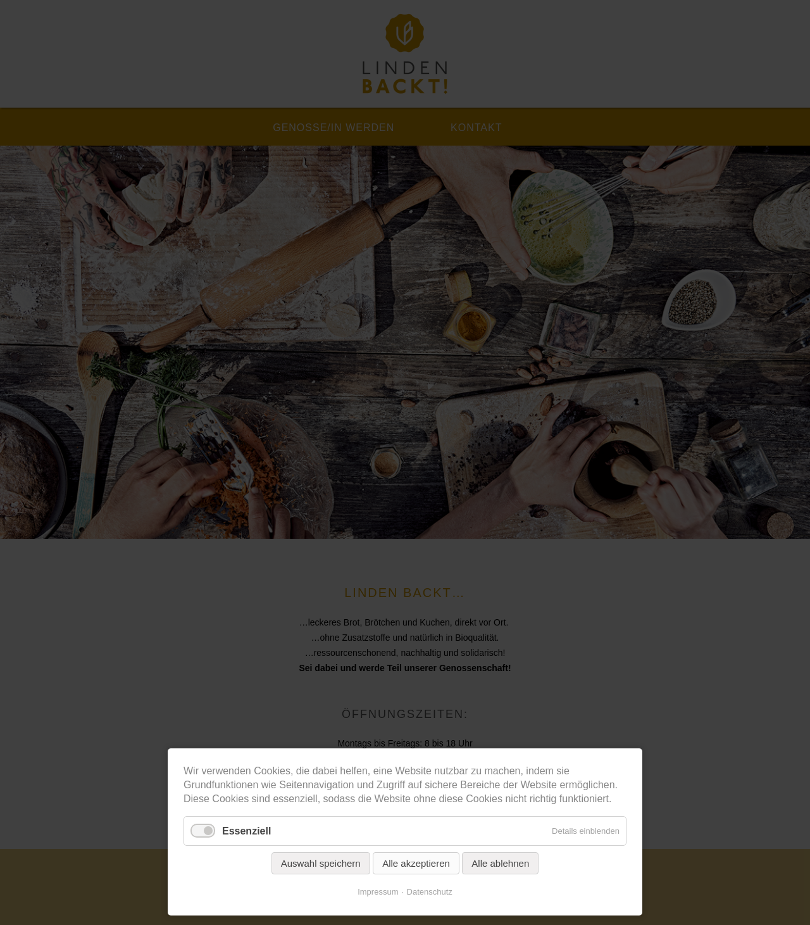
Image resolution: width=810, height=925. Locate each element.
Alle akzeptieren (416, 863)
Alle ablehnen (500, 863)
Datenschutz (429, 892)
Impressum (378, 892)
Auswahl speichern (321, 863)
